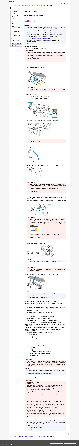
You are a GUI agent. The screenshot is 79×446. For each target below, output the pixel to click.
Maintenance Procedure (31, 41)
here (11, 443)
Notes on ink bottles (53, 43)
